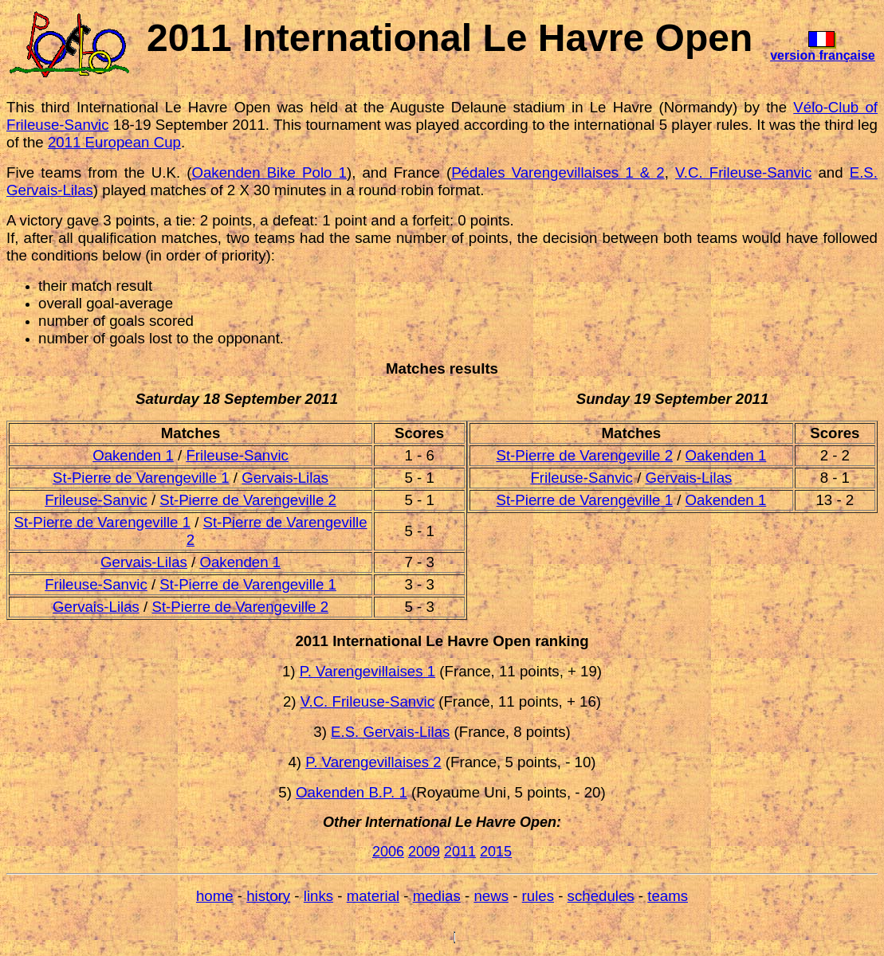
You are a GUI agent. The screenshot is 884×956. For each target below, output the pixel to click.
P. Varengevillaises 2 (373, 762)
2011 (460, 852)
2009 (424, 852)
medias (437, 895)
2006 (388, 852)
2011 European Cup (114, 142)
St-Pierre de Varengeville (135, 477)
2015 (496, 852)
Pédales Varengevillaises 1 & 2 (558, 172)
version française (822, 55)
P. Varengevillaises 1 (367, 671)
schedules (601, 895)
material (373, 895)
